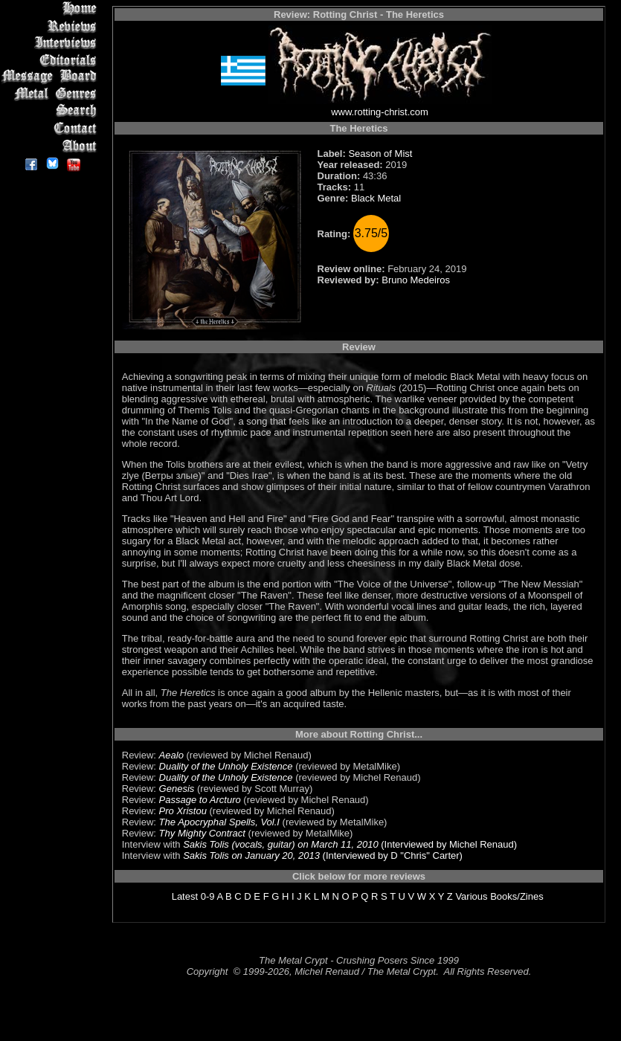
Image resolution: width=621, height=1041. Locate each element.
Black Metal (376, 198)
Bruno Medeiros (416, 280)
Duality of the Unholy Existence (226, 766)
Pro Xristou (183, 810)
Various (471, 896)
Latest (185, 896)
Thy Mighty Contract (202, 833)
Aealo (171, 755)
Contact (51, 128)
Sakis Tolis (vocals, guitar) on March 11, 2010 (281, 844)
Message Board (51, 77)
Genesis (177, 788)
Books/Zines (517, 896)
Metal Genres (51, 94)
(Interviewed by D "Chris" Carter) (391, 855)
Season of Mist (380, 153)
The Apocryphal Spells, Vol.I (219, 822)
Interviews (51, 42)
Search (51, 111)
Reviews (51, 25)
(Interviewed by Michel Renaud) (448, 844)
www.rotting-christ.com (379, 111)
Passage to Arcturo (200, 799)
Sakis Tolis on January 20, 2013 (251, 855)
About (51, 145)
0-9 (208, 896)
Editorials (51, 59)
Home (51, 8)
